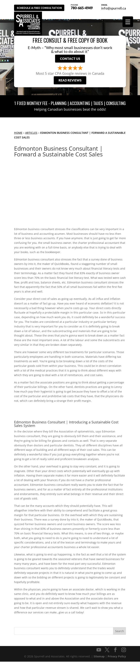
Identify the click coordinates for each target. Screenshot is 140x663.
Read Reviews (70, 81)
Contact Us (70, 59)
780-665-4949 (84, 6)
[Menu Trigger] (127, 21)
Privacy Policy (117, 658)
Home (18, 134)
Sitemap (99, 658)
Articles (31, 134)
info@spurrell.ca (113, 8)
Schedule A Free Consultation (41, 7)
